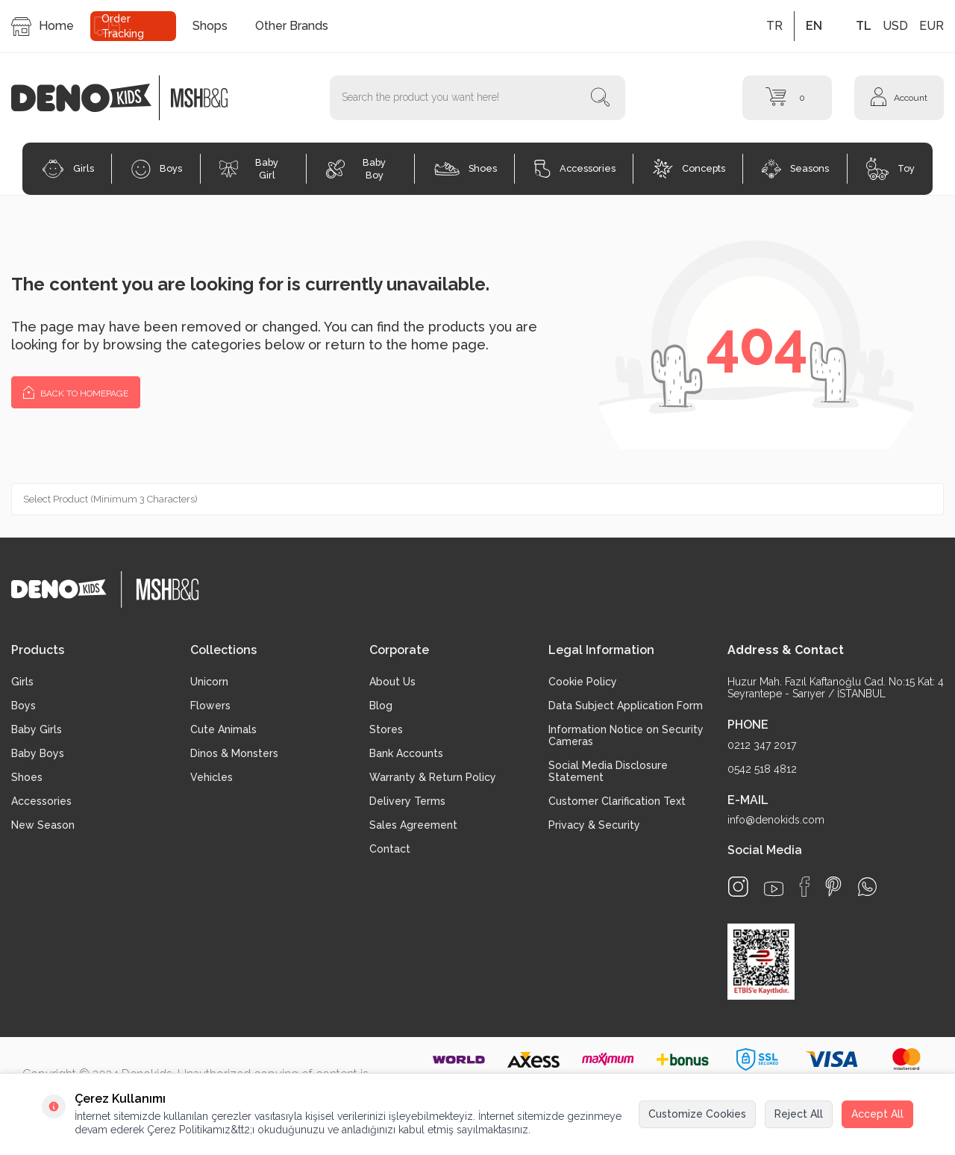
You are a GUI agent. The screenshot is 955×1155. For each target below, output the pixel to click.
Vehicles (211, 777)
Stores (386, 729)
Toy (890, 169)
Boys (156, 169)
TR (774, 26)
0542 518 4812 (762, 769)
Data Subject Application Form (625, 706)
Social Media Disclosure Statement (608, 771)
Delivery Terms (407, 801)
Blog (380, 706)
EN (814, 26)
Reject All (798, 1114)
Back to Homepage (75, 391)
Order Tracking (122, 26)
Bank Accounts (406, 753)
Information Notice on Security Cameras (626, 735)
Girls (68, 169)
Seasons (795, 168)
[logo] (89, 97)
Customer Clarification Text (617, 801)
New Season (43, 825)
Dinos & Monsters (234, 753)
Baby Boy (356, 169)
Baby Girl (248, 169)
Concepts (689, 168)
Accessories (575, 169)
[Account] (899, 97)
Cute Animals (223, 729)
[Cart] (787, 97)
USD (895, 26)
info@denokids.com (775, 820)
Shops (210, 26)
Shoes (465, 168)
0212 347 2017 (761, 745)
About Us (392, 682)
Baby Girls (36, 729)
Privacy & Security (594, 825)
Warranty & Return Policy (432, 777)
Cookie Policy (582, 682)
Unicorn (209, 682)
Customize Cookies (697, 1114)
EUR (931, 26)
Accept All (877, 1114)
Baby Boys (37, 753)
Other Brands (291, 26)
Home (42, 26)
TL (863, 26)
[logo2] (199, 97)
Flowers (210, 706)
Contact (389, 849)
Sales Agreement (413, 825)
